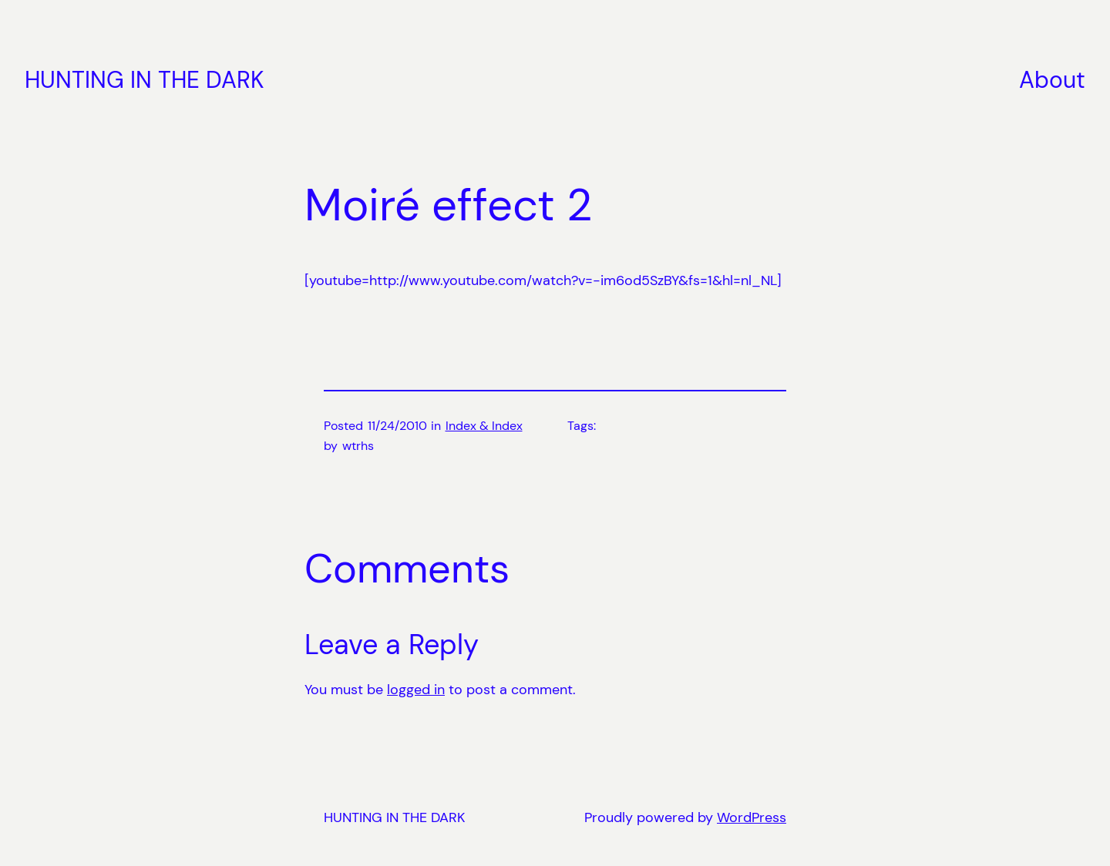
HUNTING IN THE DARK (144, 80)
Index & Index (484, 426)
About (1052, 80)
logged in (416, 689)
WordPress (751, 817)
